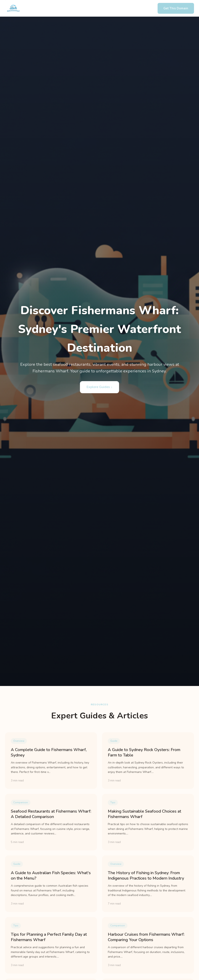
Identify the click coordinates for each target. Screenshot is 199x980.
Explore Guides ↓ (99, 387)
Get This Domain (175, 8)
